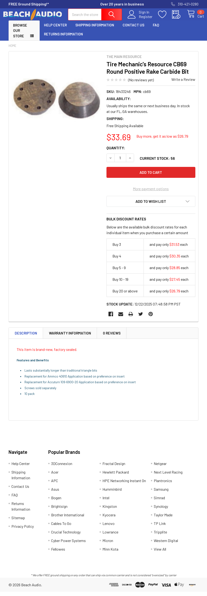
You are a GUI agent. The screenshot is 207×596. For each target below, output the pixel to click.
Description (26, 337)
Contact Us (133, 29)
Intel (105, 502)
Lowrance (110, 536)
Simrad (159, 502)
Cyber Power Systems (68, 545)
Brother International (67, 519)
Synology (161, 510)
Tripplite (160, 536)
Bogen (56, 502)
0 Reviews (111, 337)
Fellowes (58, 553)
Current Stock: (157, 162)
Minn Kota (110, 553)
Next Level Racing (168, 476)
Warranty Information (70, 337)
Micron (107, 545)
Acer (54, 476)
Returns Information (63, 38)
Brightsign (59, 510)
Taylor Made (163, 519)
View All (160, 553)
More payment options (151, 193)
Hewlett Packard (115, 476)
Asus (55, 493)
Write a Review (183, 83)
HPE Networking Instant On (124, 485)
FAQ (156, 29)
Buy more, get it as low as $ (162, 140)
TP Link (160, 527)
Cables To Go (61, 527)
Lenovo (108, 527)
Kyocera (109, 519)
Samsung (161, 493)
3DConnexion (61, 467)
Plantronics (163, 485)
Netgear (160, 467)
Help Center (55, 29)
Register (140, 19)
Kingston (109, 510)
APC (54, 485)
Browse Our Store (20, 34)
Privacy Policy (22, 530)
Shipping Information (94, 29)
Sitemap (18, 522)
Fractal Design (113, 467)
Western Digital (166, 545)
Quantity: (115, 152)
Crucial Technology (66, 536)
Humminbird (112, 493)
